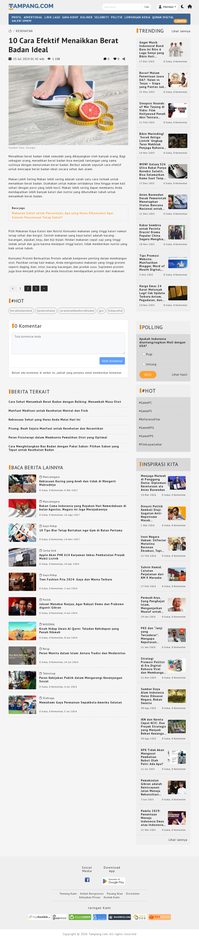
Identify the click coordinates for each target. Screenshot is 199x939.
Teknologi (49, 673)
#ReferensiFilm (149, 419)
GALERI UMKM (21, 21)
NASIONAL (49, 624)
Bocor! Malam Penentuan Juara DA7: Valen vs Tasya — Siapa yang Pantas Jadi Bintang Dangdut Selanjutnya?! (152, 80)
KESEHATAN (24, 31)
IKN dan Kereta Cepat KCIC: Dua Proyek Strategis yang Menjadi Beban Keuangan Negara (153, 726)
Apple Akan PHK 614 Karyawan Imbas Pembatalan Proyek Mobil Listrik (82, 556)
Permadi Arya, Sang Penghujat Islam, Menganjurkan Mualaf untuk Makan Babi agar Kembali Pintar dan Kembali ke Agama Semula (153, 604)
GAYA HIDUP (70, 17)
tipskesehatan (46, 310)
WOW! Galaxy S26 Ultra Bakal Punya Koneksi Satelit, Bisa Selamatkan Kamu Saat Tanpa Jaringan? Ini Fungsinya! (152, 171)
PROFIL (17, 17)
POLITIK (117, 17)
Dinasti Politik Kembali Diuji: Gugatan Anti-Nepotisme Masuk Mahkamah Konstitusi (152, 513)
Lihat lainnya (181, 31)
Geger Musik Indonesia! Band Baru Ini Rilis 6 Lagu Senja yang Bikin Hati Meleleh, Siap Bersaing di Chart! (153, 49)
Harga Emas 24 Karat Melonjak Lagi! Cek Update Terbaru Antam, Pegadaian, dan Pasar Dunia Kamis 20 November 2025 (152, 293)
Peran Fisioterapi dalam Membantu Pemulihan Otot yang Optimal (58, 437)
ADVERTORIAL (33, 17)
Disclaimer (133, 893)
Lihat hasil (179, 374)
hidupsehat (115, 310)
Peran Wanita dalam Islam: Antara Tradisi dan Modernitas (82, 653)
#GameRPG (146, 428)
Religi (46, 649)
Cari (147, 7)
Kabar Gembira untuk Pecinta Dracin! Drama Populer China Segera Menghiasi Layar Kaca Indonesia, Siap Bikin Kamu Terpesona (152, 232)
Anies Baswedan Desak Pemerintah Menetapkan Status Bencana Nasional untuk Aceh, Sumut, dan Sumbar (152, 201)
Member (166, 7)
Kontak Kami (112, 897)
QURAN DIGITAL (163, 17)
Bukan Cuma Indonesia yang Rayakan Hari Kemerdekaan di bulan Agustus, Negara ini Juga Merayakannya (82, 507)
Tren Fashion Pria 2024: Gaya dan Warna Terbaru (75, 579)
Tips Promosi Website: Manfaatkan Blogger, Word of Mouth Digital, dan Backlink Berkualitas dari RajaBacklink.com (152, 262)
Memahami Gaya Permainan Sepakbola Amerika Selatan (80, 702)
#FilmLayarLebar (150, 444)
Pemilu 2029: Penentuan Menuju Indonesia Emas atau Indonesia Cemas (152, 818)
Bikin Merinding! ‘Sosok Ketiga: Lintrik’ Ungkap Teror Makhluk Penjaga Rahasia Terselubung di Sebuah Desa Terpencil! (151, 141)
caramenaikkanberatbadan (77, 310)
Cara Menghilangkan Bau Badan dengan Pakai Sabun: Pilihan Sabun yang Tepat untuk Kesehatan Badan (64, 448)
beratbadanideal (21, 310)
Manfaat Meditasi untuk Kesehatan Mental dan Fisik (48, 410)
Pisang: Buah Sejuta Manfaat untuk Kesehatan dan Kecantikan (56, 428)
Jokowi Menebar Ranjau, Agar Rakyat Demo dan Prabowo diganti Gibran (81, 605)
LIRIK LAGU (52, 17)
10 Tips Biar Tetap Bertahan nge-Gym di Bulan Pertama (80, 530)
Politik (47, 599)
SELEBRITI (101, 17)
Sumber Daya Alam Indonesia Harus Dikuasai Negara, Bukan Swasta (152, 696)
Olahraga (48, 698)
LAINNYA (180, 21)
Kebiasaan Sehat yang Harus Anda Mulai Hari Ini (44, 419)
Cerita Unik (49, 550)
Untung (149, 364)
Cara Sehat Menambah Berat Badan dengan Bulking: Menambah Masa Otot (65, 402)
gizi (101, 310)
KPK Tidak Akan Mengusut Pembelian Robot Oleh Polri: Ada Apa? (152, 757)
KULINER (86, 17)
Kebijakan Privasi (90, 897)
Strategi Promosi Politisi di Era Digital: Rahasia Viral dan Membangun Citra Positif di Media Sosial (153, 665)
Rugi (147, 354)
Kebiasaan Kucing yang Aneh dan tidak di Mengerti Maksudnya (77, 483)
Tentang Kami (68, 893)
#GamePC (145, 403)
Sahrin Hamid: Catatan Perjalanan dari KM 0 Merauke (152, 573)
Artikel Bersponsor (92, 893)
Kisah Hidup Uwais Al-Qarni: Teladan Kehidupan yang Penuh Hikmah (79, 630)
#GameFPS (146, 436)
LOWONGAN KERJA (137, 17)
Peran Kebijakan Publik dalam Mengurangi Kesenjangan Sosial (80, 679)
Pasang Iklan (115, 893)
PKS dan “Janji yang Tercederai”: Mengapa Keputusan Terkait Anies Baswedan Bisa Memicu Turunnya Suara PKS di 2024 (153, 635)
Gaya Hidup (50, 526)
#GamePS (145, 411)
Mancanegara (51, 477)
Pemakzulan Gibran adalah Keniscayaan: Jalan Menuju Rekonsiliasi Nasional (151, 787)
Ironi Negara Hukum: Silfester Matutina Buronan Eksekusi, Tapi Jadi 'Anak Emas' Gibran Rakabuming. (153, 544)
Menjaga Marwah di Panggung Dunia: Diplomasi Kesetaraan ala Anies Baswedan (153, 483)
